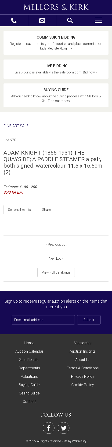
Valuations (29, 376)
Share (46, 210)
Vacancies (82, 343)
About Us (82, 360)
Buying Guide (29, 385)
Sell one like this (19, 210)
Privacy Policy (82, 376)
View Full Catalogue (56, 272)
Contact (29, 401)
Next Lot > (56, 258)
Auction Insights (83, 351)
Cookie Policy (82, 385)
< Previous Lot (56, 244)
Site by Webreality (74, 441)
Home (29, 343)
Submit (88, 320)
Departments (29, 368)
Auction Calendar (29, 351)
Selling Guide (29, 393)
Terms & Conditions (83, 368)
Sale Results (29, 360)
